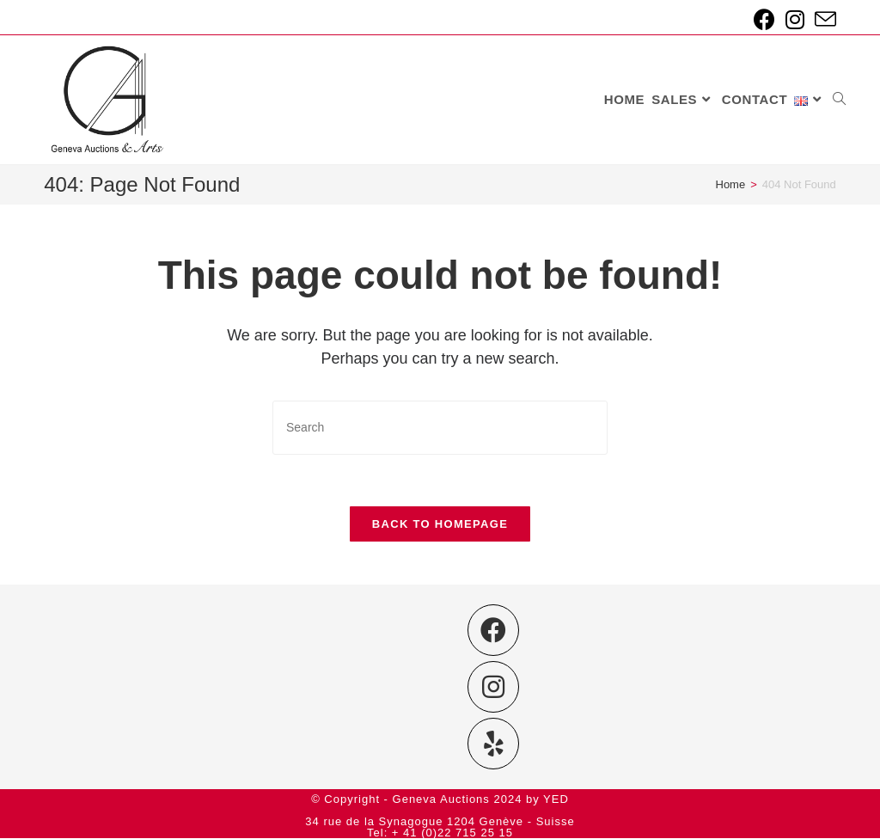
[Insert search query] (440, 428)
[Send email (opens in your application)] (823, 19)
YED (556, 799)
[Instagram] (493, 687)
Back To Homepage (440, 523)
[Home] (731, 184)
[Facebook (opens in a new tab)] (764, 19)
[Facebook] (493, 631)
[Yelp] (493, 744)
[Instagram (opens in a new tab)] (795, 19)
